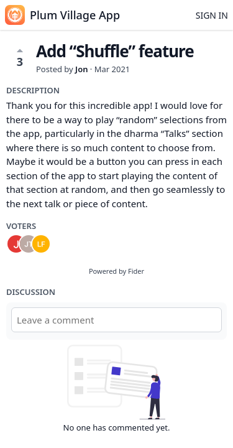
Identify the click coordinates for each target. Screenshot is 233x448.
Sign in (212, 15)
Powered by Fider (116, 271)
